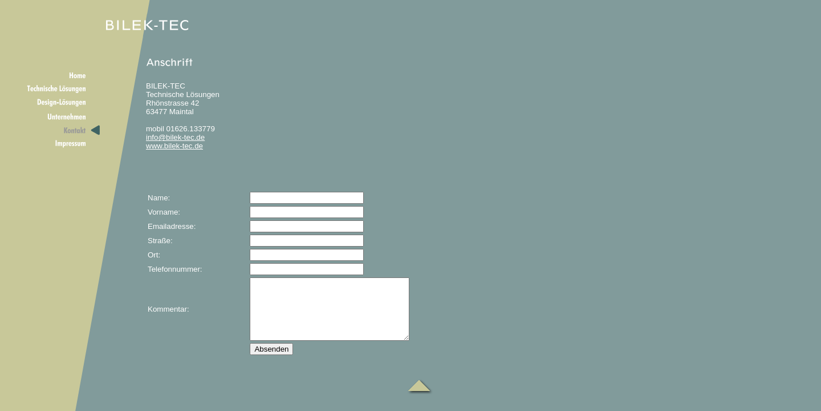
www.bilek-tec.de (174, 146)
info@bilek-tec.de (175, 137)
